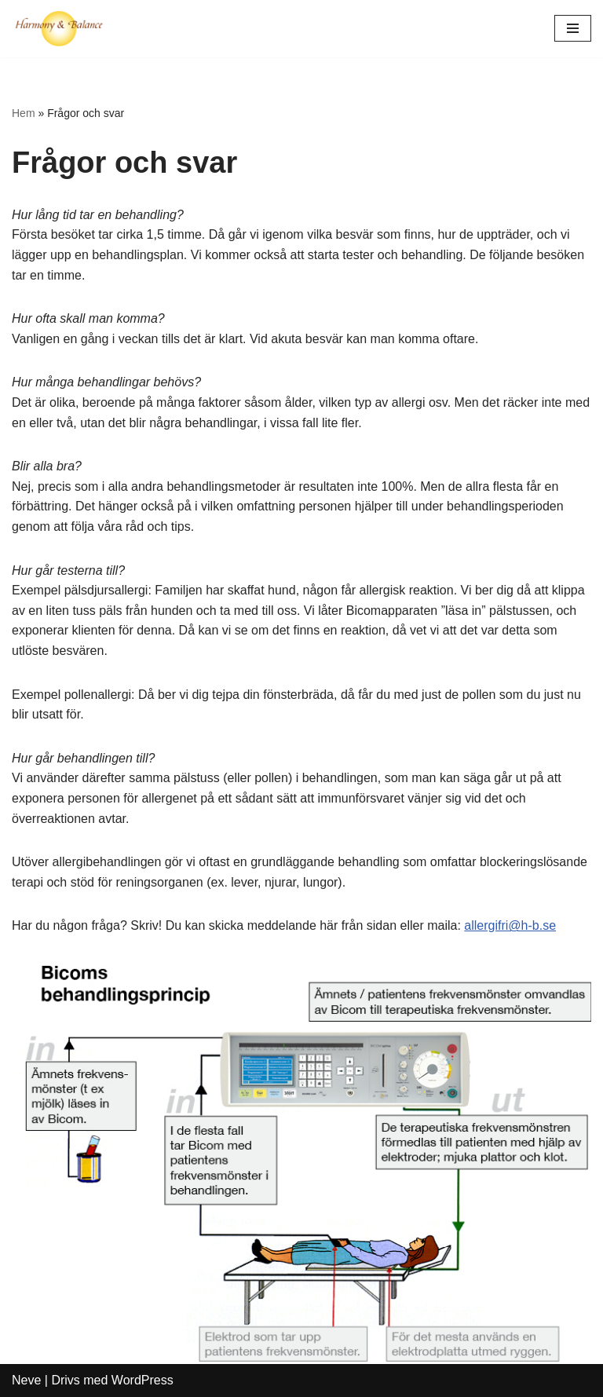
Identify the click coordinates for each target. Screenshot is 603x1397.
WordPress (142, 1380)
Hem (23, 113)
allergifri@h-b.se (510, 925)
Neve (26, 1380)
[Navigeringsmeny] (572, 28)
